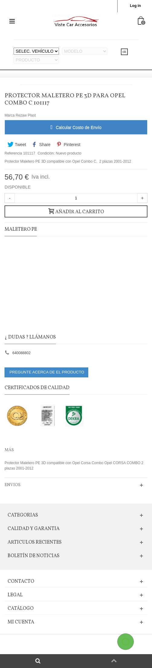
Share (41, 144)
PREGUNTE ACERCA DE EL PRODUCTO (46, 372)
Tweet (17, 144)
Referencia (13, 153)
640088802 (21, 353)
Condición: (46, 153)
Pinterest (68, 144)
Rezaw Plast (26, 115)
